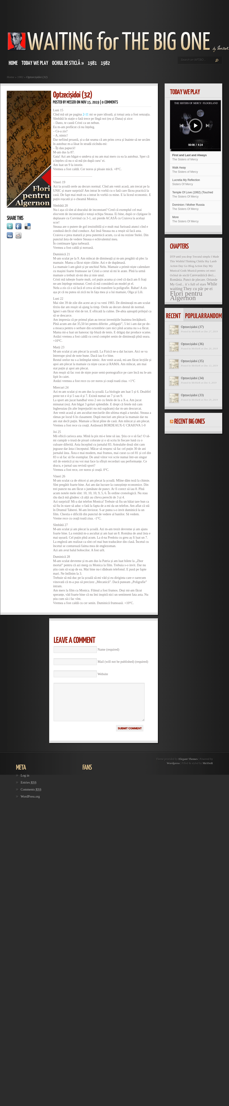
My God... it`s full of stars (188, 284)
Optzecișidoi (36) (192, 344)
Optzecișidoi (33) (192, 395)
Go (185, 266)
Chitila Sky (202, 261)
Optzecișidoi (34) (192, 378)
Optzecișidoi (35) (192, 361)
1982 (20, 77)
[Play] (196, 125)
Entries (29, 789)
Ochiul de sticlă (179, 275)
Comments (31, 796)
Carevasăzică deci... (203, 275)
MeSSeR (196, 331)
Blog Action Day (198, 266)
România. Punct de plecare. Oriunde (194, 279)
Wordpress (173, 770)
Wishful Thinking (186, 261)
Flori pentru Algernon (186, 296)
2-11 (86, 114)
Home (10, 77)
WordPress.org (30, 803)
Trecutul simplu (201, 256)
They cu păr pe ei (198, 288)
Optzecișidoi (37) (192, 327)
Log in (25, 782)
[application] (195, 125)
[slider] (185, 150)
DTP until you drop (181, 256)
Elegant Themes (188, 766)
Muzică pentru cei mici (201, 270)
